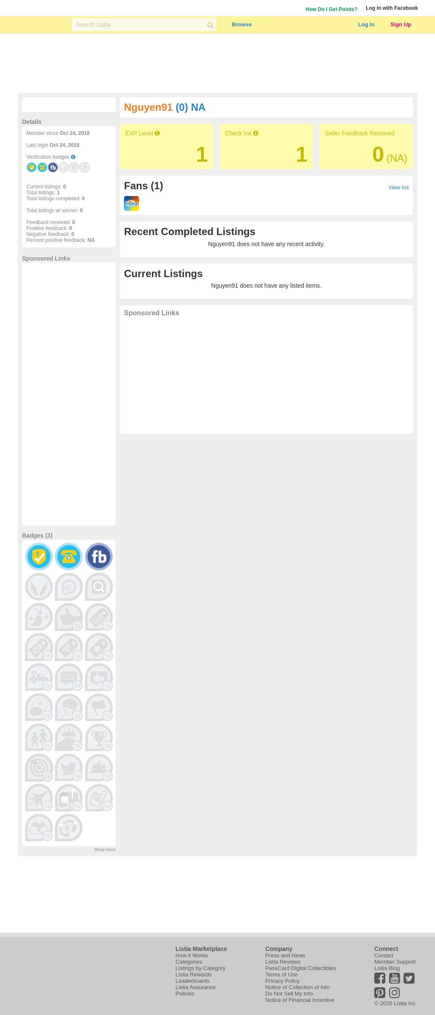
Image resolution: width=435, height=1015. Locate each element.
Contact (383, 955)
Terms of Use (281, 974)
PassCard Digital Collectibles (300, 968)
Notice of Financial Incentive (299, 1000)
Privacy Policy (282, 981)
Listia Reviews (282, 962)
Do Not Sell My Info (289, 993)
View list (399, 187)
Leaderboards (192, 981)
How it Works (191, 955)
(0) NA (190, 107)
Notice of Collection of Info (297, 987)
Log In (366, 24)
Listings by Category (200, 968)
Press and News (285, 955)
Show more (105, 849)
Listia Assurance (195, 987)
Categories (188, 962)
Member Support (394, 962)
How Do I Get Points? (331, 9)
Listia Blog (387, 968)
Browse (242, 24)
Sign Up (400, 24)
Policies (185, 993)
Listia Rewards (193, 974)
